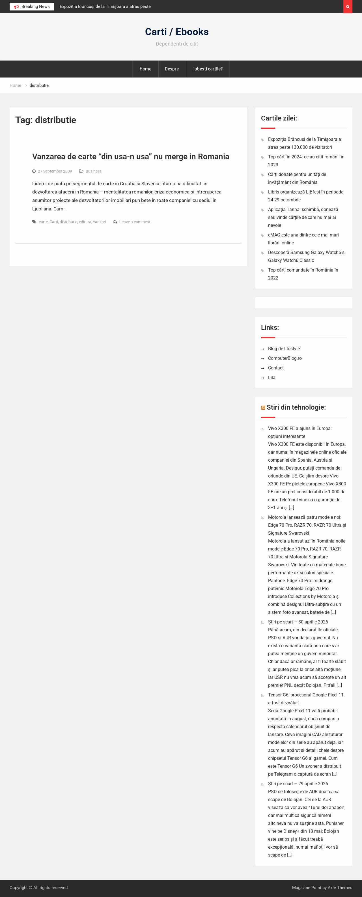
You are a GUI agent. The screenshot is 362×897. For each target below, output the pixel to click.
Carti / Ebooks (177, 32)
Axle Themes (340, 887)
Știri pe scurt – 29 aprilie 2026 (298, 783)
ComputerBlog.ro (285, 358)
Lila (271, 377)
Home (145, 69)
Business (94, 171)
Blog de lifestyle (284, 348)
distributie (68, 222)
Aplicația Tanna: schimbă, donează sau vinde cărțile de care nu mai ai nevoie (303, 217)
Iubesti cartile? (208, 69)
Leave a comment (134, 222)
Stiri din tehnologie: (296, 407)
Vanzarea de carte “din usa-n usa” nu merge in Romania (130, 156)
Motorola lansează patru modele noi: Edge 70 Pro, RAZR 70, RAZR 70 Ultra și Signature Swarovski (307, 525)
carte (43, 222)
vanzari (99, 222)
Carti (53, 222)
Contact (276, 368)
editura (85, 222)
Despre (172, 69)
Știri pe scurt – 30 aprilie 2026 (298, 622)
